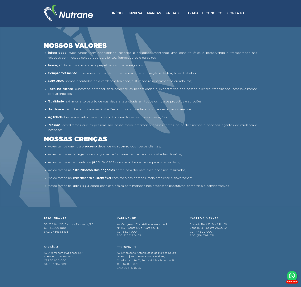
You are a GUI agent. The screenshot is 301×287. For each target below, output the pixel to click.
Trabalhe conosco (204, 13)
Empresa (134, 13)
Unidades (174, 13)
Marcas (154, 13)
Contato (235, 13)
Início (117, 13)
